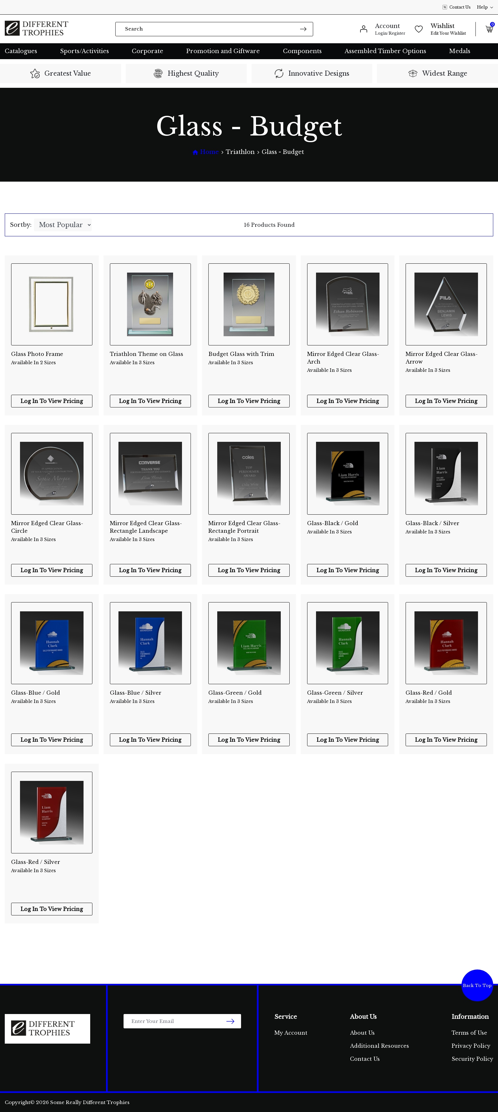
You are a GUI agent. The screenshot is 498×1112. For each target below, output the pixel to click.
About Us (362, 1033)
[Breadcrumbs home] (205, 152)
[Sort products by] (63, 225)
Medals (459, 51)
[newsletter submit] (230, 1021)
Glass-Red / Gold (446, 697)
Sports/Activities (84, 51)
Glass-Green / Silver (347, 697)
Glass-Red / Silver (51, 866)
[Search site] (303, 28)
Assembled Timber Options (385, 51)
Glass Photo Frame (51, 358)
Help (485, 7)
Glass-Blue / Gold (51, 697)
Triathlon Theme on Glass (150, 358)
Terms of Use (469, 1033)
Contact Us (456, 7)
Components (302, 51)
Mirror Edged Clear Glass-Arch (347, 358)
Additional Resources (379, 1046)
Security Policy (472, 1059)
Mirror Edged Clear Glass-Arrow (446, 358)
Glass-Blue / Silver (150, 697)
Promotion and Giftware (223, 51)
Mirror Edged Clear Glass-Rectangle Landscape (150, 527)
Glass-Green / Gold (249, 697)
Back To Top (477, 985)
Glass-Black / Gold (347, 527)
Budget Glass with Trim (249, 358)
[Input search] (214, 29)
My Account (290, 1033)
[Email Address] (182, 1021)
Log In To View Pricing (52, 401)
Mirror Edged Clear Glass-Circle (51, 527)
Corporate (147, 51)
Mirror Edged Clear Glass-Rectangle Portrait (249, 527)
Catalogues (21, 51)
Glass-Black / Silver (446, 527)
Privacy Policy (471, 1046)
